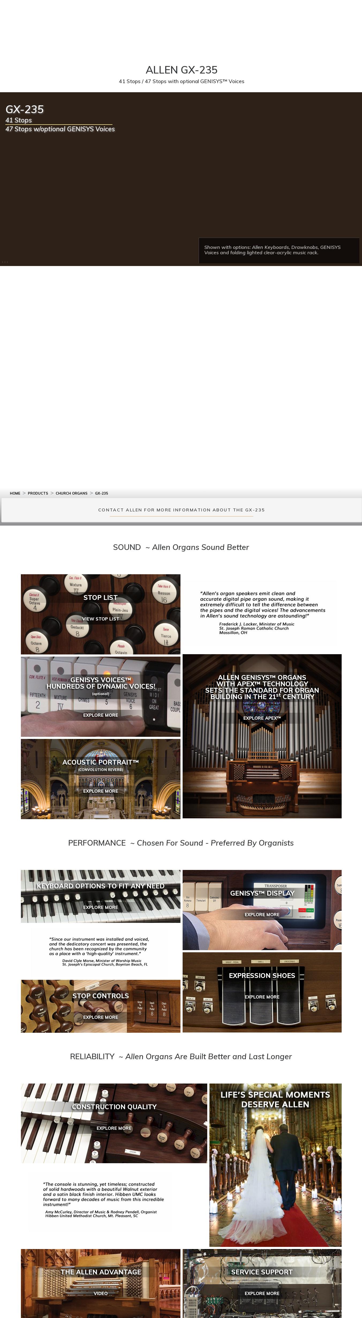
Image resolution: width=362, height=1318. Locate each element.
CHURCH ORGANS (72, 493)
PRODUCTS (38, 493)
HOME (15, 493)
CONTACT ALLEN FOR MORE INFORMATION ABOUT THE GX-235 (181, 510)
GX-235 (101, 493)
